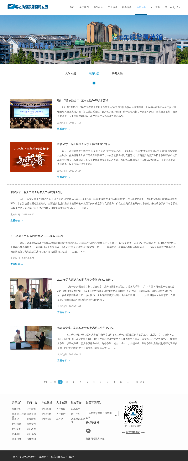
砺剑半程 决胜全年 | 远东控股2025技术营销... (84, 100)
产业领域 (112, 7)
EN (178, 7)
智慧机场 (46, 419)
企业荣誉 (16, 424)
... (128, 382)
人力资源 (155, 7)
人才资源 (61, 402)
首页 (72, 7)
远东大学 (141, 7)
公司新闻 (31, 409)
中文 (172, 7)
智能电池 (46, 414)
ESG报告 (76, 409)
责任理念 (75, 414)
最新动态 (94, 77)
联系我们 (16, 434)
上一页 (53, 382)
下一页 (135, 382)
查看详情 (63, 128)
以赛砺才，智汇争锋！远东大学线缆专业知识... (84, 144)
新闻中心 (98, 7)
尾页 (142, 382)
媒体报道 (31, 414)
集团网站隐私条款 (95, 438)
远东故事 (31, 429)
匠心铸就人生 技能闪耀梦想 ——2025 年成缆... (38, 236)
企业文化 (16, 429)
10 (121, 382)
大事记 (15, 419)
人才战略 (61, 409)
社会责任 (126, 7)
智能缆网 (46, 409)
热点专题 (31, 424)
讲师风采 (117, 73)
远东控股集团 (133, 432)
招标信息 (31, 439)
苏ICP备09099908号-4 (25, 456)
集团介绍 (16, 409)
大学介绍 (70, 73)
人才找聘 (61, 414)
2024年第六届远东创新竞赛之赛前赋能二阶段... (85, 279)
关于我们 (84, 7)
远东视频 (31, 434)
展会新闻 (31, 419)
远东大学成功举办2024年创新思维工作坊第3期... (85, 327)
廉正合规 (16, 439)
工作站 (59, 419)
